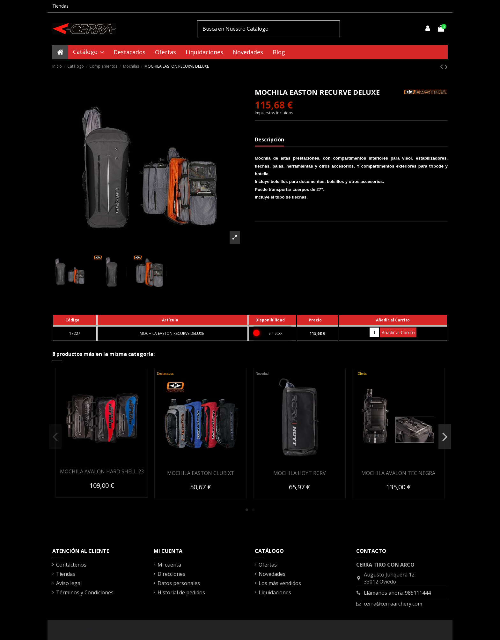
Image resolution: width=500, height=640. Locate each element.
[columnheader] (75, 320)
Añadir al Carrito (398, 332)
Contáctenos (71, 564)
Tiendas (60, 6)
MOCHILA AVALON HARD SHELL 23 (102, 471)
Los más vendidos (280, 583)
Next (444, 436)
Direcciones (171, 573)
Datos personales (179, 583)
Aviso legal (69, 583)
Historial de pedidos (181, 592)
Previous (55, 436)
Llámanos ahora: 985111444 (397, 592)
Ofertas (268, 564)
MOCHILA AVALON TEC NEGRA (398, 473)
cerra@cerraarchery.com (393, 603)
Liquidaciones (275, 592)
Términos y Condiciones (85, 592)
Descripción (269, 139)
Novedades (272, 573)
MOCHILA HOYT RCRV (299, 473)
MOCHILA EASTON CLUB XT (200, 473)
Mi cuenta (169, 564)
